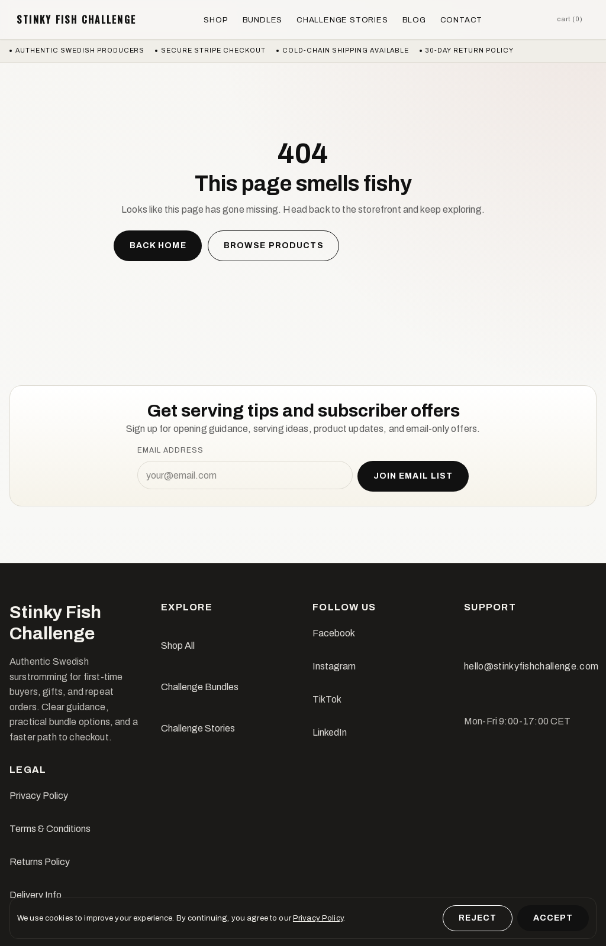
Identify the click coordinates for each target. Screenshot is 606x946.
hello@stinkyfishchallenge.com (531, 666)
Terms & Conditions (50, 829)
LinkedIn (329, 732)
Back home (158, 245)
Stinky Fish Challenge (76, 19)
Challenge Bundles (199, 687)
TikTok (326, 699)
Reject (478, 918)
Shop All (178, 646)
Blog (414, 19)
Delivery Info (35, 895)
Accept (553, 918)
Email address (170, 450)
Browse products (274, 245)
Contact (461, 19)
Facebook (333, 633)
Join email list (413, 476)
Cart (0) (570, 18)
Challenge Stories (342, 19)
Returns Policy (39, 862)
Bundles (263, 19)
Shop (216, 19)
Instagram (334, 666)
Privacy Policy (38, 796)
